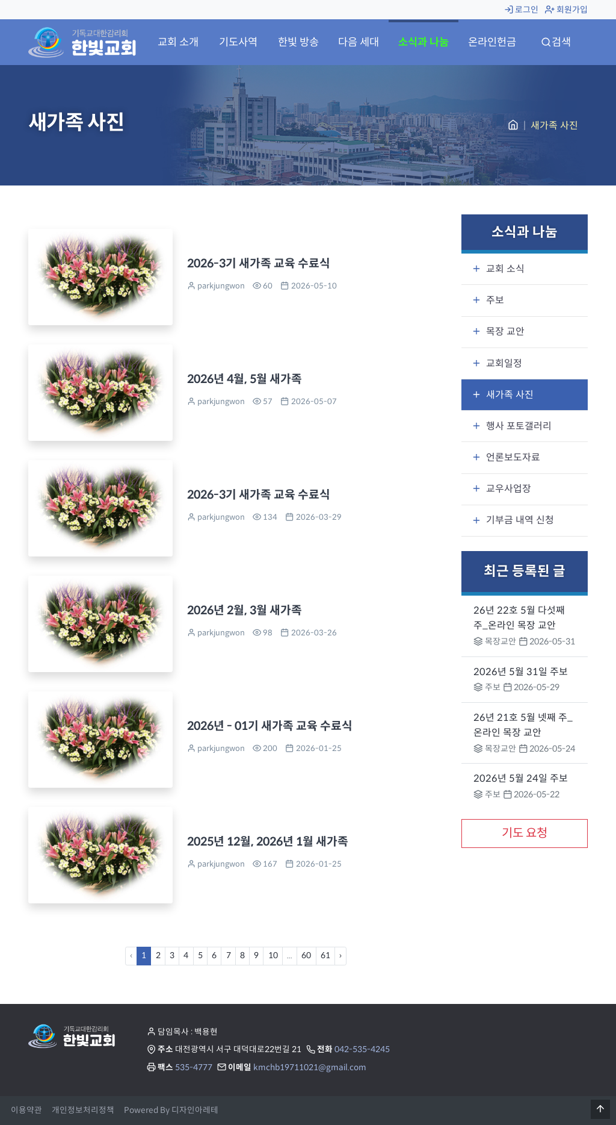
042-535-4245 (362, 1049)
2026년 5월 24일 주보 (520, 778)
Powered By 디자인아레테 (171, 1110)
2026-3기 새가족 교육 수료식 (258, 263)
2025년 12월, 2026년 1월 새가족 (267, 841)
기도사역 (238, 42)
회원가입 (566, 9)
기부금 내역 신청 (513, 520)
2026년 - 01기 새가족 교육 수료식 (270, 725)
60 (306, 955)
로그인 (521, 9)
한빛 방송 (298, 42)
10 (273, 955)
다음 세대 (358, 42)
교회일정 (497, 363)
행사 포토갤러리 (512, 426)
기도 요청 (524, 833)
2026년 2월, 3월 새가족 (244, 610)
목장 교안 (498, 331)
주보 (488, 300)
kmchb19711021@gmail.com (309, 1067)
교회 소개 (178, 42)
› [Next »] (340, 955)
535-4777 (193, 1067)
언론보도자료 (506, 457)
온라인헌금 (492, 42)
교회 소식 (498, 269)
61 (325, 955)
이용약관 (26, 1110)
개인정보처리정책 (83, 1110)
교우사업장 (501, 488)
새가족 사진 (503, 394)
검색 (556, 42)
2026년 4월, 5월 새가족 (244, 379)
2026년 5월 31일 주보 (520, 671)
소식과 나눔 (423, 42)
